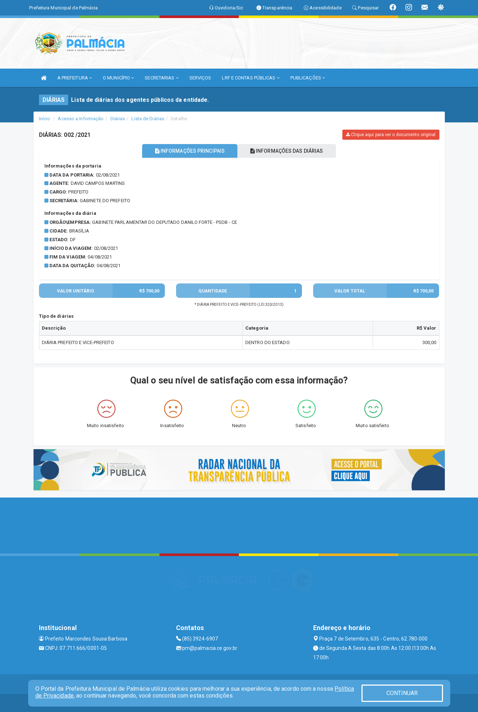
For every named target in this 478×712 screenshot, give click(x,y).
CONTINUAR (402, 693)
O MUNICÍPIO (118, 78)
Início (45, 118)
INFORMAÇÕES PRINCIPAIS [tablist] (187, 151)
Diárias (117, 118)
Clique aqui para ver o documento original (390, 134)
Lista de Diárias (147, 118)
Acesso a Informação (81, 118)
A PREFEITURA (74, 78)
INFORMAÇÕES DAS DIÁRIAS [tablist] (289, 151)
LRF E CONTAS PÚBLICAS (250, 78)
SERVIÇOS (200, 78)
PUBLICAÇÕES (307, 78)
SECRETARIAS (161, 78)
